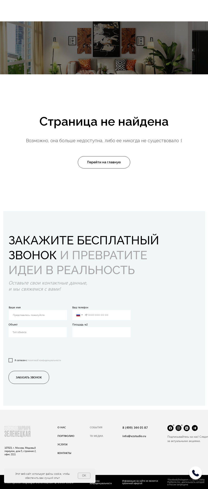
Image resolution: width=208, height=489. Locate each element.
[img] (195, 474)
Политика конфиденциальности (101, 482)
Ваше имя (15, 307)
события (96, 427)
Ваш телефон (80, 307)
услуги (62, 444)
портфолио (65, 435)
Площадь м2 (80, 324)
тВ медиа (96, 435)
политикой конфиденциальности (44, 360)
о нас (61, 427)
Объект (13, 324)
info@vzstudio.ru (134, 436)
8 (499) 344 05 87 (135, 427)
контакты (64, 453)
